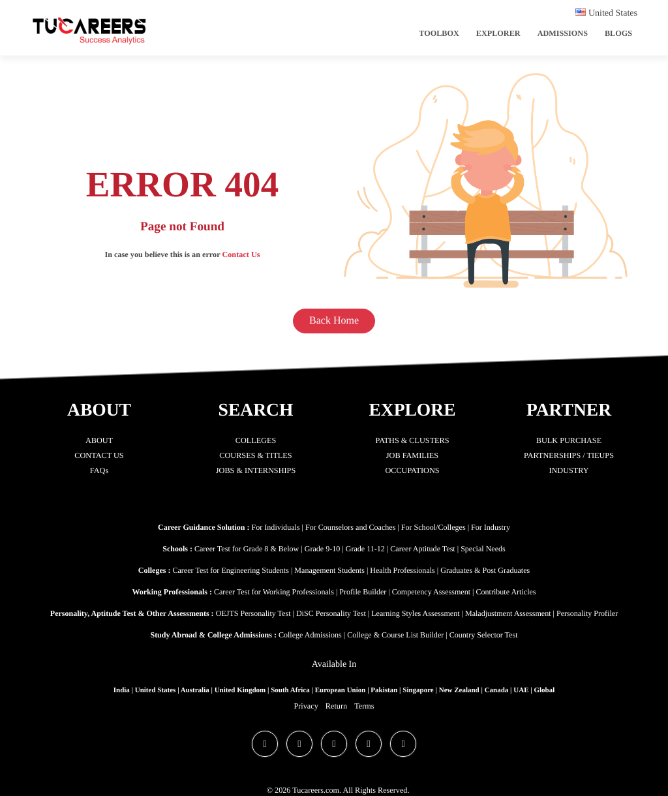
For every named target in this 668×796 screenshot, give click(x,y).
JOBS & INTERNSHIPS (256, 470)
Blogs (618, 33)
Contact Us (241, 254)
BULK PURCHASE (568, 440)
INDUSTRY (568, 470)
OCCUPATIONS (413, 470)
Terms (364, 705)
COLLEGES (255, 440)
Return (336, 705)
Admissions (563, 33)
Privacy (306, 705)
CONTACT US (98, 455)
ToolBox (439, 33)
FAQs (99, 470)
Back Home (334, 320)
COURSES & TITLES (256, 455)
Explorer (498, 33)
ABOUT (99, 440)
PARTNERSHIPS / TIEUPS (569, 455)
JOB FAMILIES (412, 455)
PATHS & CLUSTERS (412, 440)
